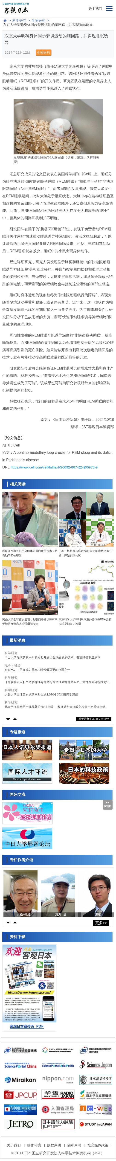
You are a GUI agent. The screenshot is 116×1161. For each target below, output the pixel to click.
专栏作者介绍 (21, 860)
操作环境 (34, 1145)
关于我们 (95, 8)
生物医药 (38, 20)
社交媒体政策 (97, 1145)
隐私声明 (74, 1145)
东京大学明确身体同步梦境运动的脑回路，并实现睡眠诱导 (48, 25)
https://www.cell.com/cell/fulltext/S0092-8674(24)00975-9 (54, 467)
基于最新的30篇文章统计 (93, 718)
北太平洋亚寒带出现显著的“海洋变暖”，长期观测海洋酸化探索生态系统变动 (55, 707)
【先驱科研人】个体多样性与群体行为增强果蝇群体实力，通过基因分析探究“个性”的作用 (57, 682)
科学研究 (19, 20)
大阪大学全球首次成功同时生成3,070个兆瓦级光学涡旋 (41, 694)
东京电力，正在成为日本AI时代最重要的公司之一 (37, 669)
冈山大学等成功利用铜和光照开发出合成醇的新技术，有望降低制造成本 (52, 657)
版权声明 (54, 1145)
